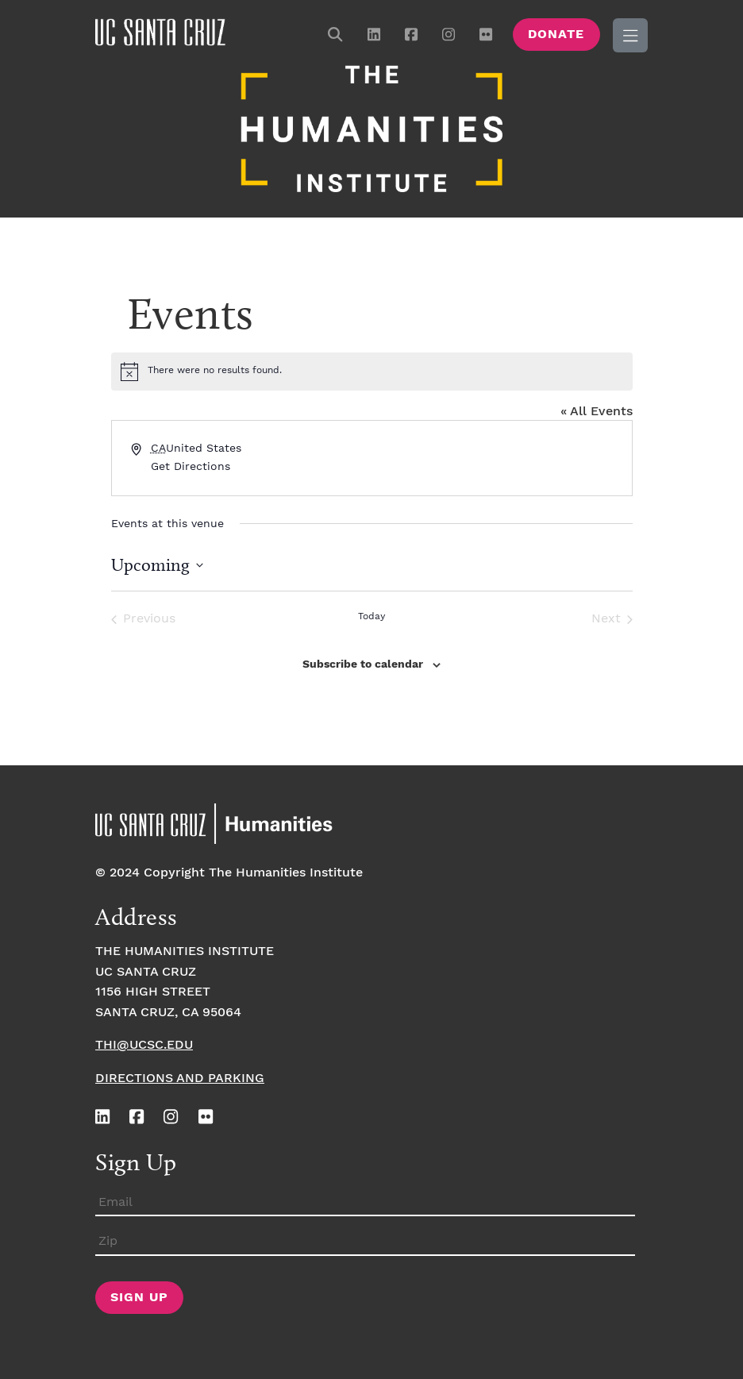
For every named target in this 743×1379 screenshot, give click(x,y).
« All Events (596, 411)
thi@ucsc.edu (144, 1045)
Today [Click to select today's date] (371, 616)
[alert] (372, 371)
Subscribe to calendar (362, 664)
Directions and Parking (179, 1078)
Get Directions (190, 467)
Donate (556, 34)
